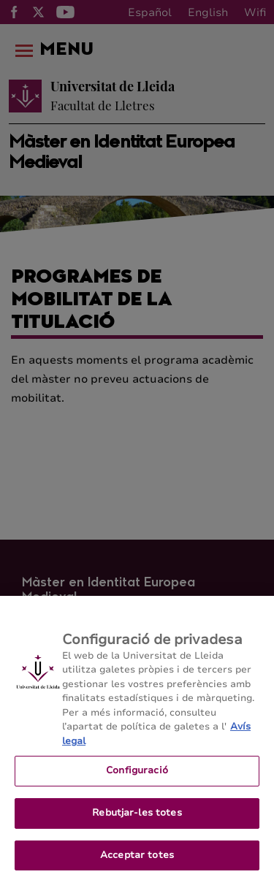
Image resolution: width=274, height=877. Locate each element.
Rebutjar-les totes (136, 823)
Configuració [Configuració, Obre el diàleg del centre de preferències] (137, 780)
